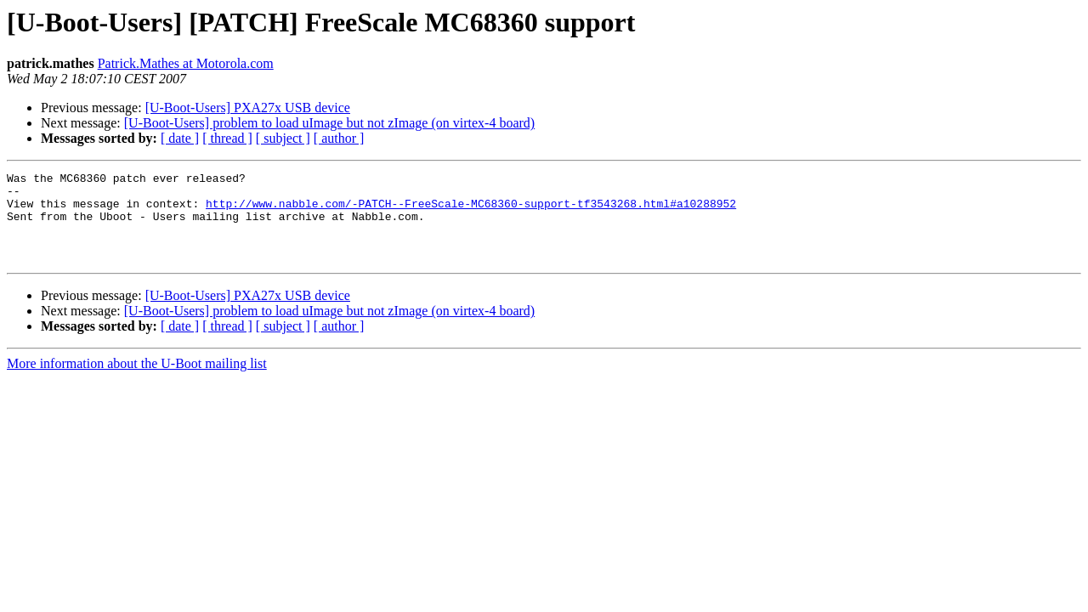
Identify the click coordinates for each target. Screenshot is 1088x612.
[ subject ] (283, 138)
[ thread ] (227, 138)
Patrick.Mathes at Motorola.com (186, 63)
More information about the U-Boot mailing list (137, 381)
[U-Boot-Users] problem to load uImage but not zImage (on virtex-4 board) (329, 123)
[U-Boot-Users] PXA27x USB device (247, 107)
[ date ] (180, 138)
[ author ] (339, 138)
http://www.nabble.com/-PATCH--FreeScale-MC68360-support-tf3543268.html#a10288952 (471, 210)
